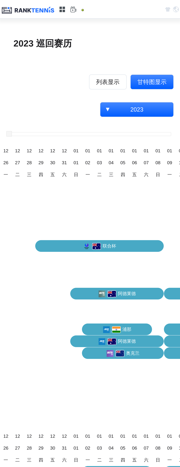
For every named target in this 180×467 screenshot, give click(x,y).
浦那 (117, 329)
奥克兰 (123, 353)
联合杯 (99, 246)
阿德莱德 (117, 294)
